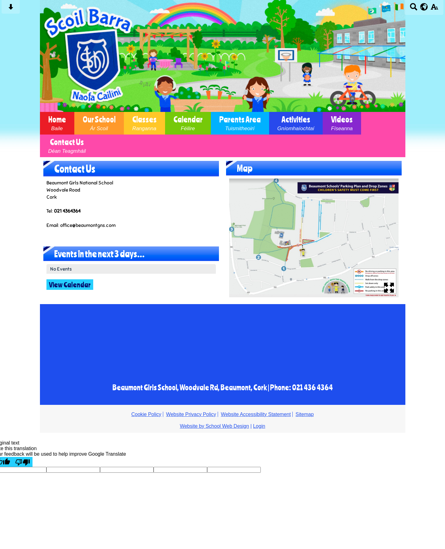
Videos (342, 123)
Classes (144, 123)
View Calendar (70, 285)
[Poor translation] (23, 462)
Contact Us (67, 145)
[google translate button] (424, 7)
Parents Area (240, 123)
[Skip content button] (10, 8)
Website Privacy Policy (191, 414)
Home (57, 123)
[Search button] (413, 8)
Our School (99, 123)
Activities (295, 123)
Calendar (188, 123)
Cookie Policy (146, 414)
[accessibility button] (434, 8)
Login (259, 426)
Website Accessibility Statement (256, 414)
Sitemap (304, 414)
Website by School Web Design (214, 426)
